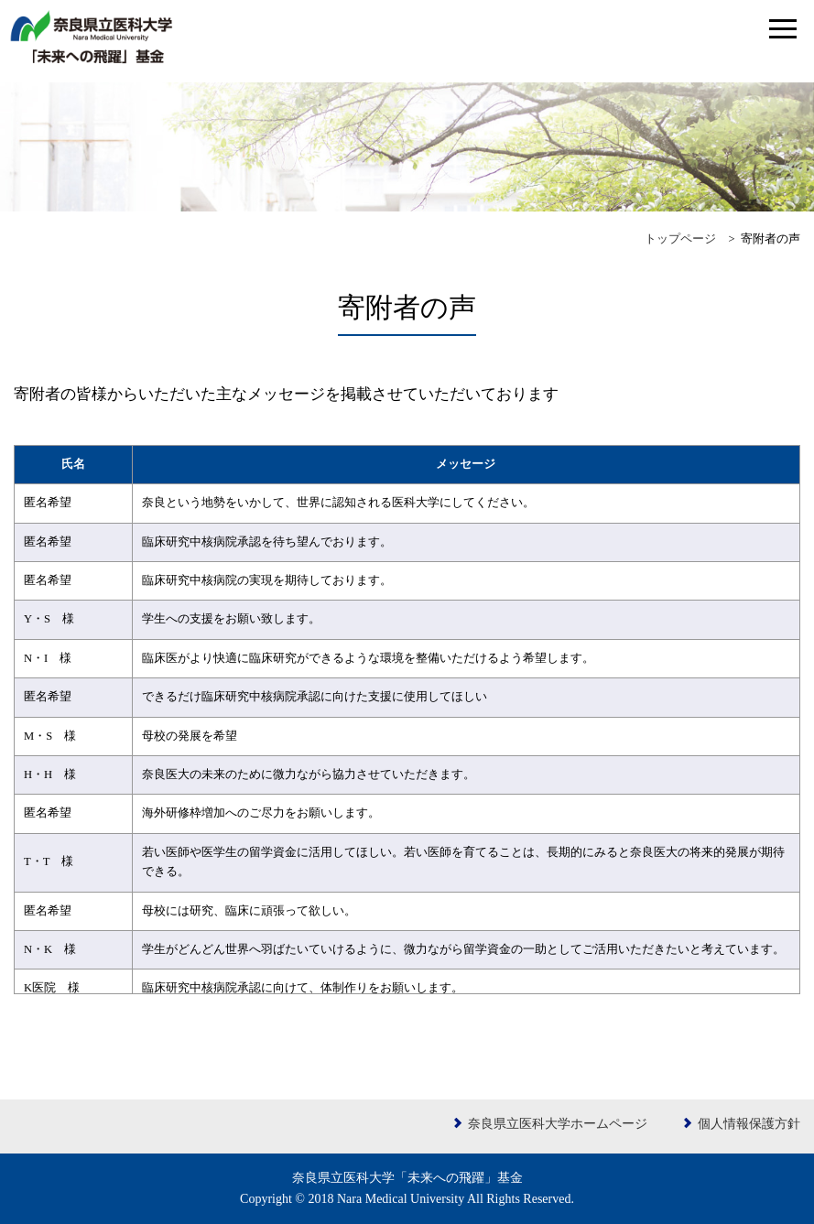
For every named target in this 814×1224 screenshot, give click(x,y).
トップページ (680, 239)
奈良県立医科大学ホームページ (557, 1124)
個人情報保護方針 (749, 1124)
